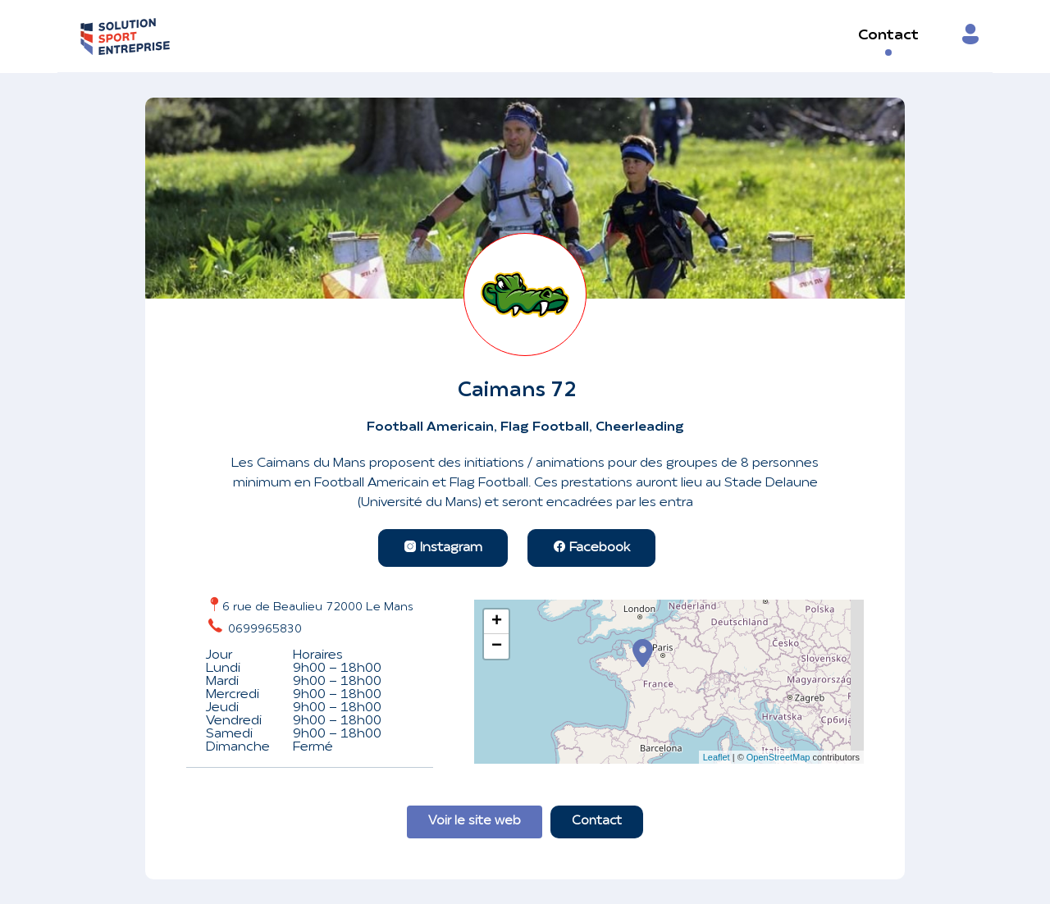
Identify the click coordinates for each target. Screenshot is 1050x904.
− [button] (496, 646)
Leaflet (716, 757)
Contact (888, 35)
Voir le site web (474, 821)
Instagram (443, 548)
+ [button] (496, 622)
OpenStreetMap (778, 757)
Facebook (591, 548)
